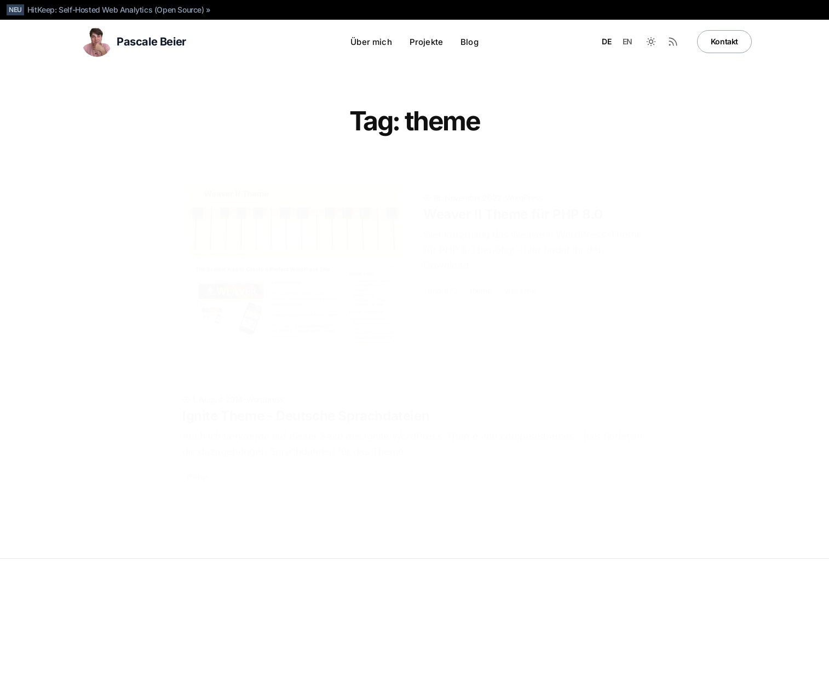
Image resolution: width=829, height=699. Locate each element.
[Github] (609, 683)
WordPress (523, 180)
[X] (675, 683)
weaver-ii (520, 273)
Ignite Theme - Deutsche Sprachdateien (305, 407)
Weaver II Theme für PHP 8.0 (512, 197)
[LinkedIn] (631, 683)
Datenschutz (98, 622)
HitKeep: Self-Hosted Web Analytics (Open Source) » (119, 9)
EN (627, 41)
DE (606, 41)
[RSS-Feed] (673, 42)
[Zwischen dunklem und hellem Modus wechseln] (651, 42)
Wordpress (264, 391)
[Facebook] (719, 683)
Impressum (145, 622)
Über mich (371, 42)
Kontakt (724, 41)
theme (480, 273)
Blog (469, 42)
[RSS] (741, 683)
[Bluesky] (653, 683)
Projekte (426, 42)
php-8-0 (442, 273)
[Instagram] (697, 683)
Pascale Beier (112, 605)
